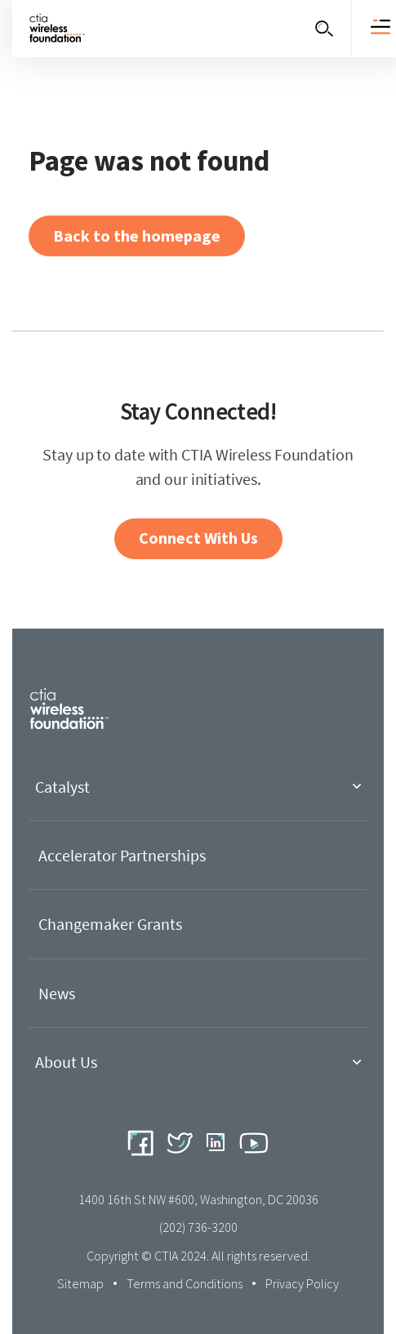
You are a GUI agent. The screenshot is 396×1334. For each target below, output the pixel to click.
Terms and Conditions (184, 1283)
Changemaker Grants (110, 924)
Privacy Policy (302, 1283)
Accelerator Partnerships (122, 855)
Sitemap (80, 1283)
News (56, 993)
